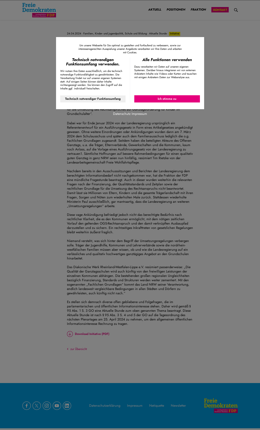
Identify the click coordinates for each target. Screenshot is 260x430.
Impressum (139, 113)
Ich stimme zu (167, 99)
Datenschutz (122, 113)
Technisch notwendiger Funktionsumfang (93, 99)
